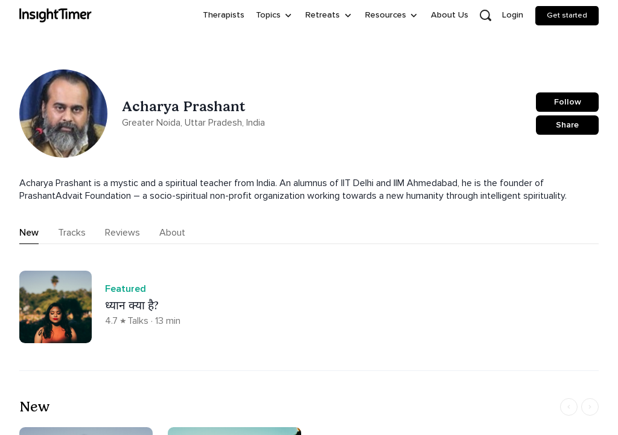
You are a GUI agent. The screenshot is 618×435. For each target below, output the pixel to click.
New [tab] (29, 233)
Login (512, 15)
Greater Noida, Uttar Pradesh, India (193, 123)
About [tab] (172, 233)
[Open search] (485, 15)
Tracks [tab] (72, 233)
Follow (567, 102)
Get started (567, 15)
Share (567, 125)
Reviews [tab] (122, 233)
